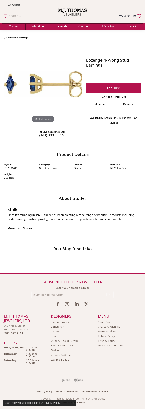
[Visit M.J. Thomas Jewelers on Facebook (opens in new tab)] (58, 304)
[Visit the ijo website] (66, 380)
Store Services (107, 331)
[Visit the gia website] (78, 380)
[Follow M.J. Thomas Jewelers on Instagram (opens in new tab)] (67, 304)
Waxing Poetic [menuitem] (60, 359)
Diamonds (61, 27)
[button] (14, 5)
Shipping (100, 104)
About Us (104, 322)
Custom (14, 27)
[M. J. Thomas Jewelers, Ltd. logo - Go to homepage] (72, 14)
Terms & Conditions (110, 345)
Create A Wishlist (109, 326)
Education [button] (108, 27)
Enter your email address (73, 288)
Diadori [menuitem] (55, 336)
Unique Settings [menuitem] (61, 355)
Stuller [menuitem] (55, 350)
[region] (43, 84)
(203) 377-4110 (51, 135)
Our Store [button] (84, 27)
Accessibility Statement (95, 391)
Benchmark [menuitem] (58, 326)
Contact (131, 27)
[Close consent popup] (73, 403)
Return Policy (106, 336)
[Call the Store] (13, 333)
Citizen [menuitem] (55, 331)
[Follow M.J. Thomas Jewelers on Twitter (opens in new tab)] (86, 304)
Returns (128, 104)
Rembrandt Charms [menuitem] (63, 345)
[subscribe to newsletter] (108, 294)
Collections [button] (37, 27)
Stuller (77, 168)
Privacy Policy (107, 340)
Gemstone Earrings (17, 37)
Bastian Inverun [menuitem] (61, 322)
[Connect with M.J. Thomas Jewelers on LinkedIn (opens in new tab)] (76, 304)
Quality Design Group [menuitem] (65, 340)
